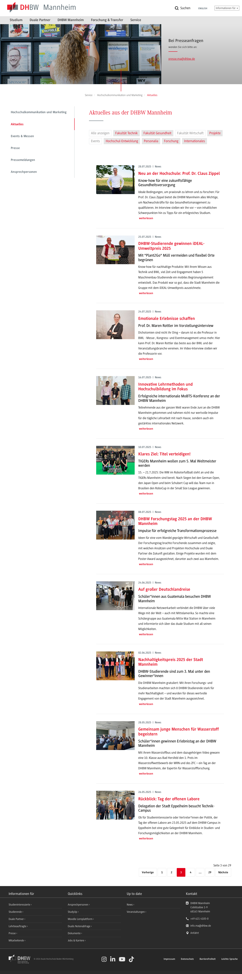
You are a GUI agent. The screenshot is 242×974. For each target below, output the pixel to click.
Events (95, 141)
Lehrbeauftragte (18, 926)
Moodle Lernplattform (80, 919)
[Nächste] (223, 872)
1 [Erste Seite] (162, 872)
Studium (16, 20)
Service (135, 20)
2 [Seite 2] (171, 872)
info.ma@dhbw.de (200, 925)
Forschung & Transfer (107, 20)
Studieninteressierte (20, 904)
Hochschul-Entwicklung (122, 141)
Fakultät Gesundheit (157, 133)
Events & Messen (22, 136)
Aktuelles (17, 124)
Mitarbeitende (17, 940)
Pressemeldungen (23, 160)
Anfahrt (194, 933)
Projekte (215, 133)
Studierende (15, 911)
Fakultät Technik (126, 133)
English (202, 8)
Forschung (171, 141)
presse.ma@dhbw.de (181, 59)
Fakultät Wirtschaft (190, 133)
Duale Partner (40, 20)
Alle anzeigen (100, 133)
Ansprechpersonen (24, 172)
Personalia (151, 141)
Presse (15, 148)
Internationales (194, 141)
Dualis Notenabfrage (79, 926)
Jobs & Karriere (76, 940)
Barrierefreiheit (208, 959)
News (130, 904)
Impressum (169, 959)
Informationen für (227, 8)
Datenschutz (187, 959)
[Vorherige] (148, 872)
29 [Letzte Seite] (209, 872)
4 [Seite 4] (190, 872)
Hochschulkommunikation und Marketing (39, 112)
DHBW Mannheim (71, 20)
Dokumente (74, 933)
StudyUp (73, 911)
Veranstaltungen (136, 911)
